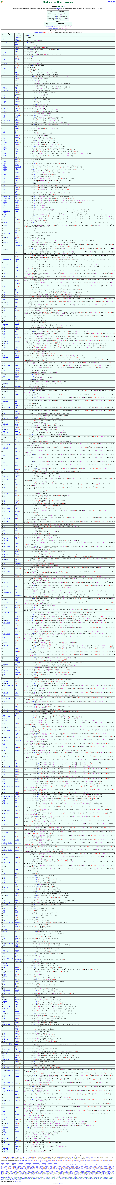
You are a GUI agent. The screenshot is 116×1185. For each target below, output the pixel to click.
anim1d (16, 334)
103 (6, 225)
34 (4, 101)
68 (4, 167)
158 (4, 355)
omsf (16, 83)
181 (9, 407)
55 (4, 142)
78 (4, 176)
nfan (16, 65)
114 (7, 249)
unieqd (16, 97)
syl (15, 45)
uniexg (16, 405)
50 (4, 124)
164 (4, 391)
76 (4, 172)
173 (6, 386)
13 (4, 65)
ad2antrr (17, 368)
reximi (16, 299)
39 (4, 104)
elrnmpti (17, 264)
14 (4, 60)
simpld (16, 329)
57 (4, 137)
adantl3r (17, 149)
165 (4, 374)
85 (4, 189)
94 (4, 213)
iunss (16, 372)
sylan (16, 155)
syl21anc (17, 259)
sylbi (16, 302)
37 (6, 101)
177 (4, 401)
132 (4, 296)
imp (16, 256)
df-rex (16, 280)
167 (4, 384)
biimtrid (17, 341)
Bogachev (58, 8)
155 (6, 365)
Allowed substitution (53, 28)
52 (4, 148)
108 (4, 237)
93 (4, 222)
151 (7, 341)
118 (4, 304)
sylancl (16, 42)
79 (4, 178)
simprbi (16, 327)
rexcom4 (17, 283)
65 (6, 153)
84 (4, 196)
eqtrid (16, 213)
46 (4, 117)
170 (4, 383)
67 (4, 169)
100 (4, 216)
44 (6, 113)
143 (4, 324)
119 (4, 264)
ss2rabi (16, 310)
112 (10, 242)
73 (6, 167)
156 (4, 351)
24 (6, 259)
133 (4, 299)
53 (4, 146)
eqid (16, 261)
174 (7, 388)
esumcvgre (17, 120)
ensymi (16, 39)
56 (4, 135)
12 (4, 365)
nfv (15, 56)
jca (15, 225)
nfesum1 (17, 60)
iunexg (16, 377)
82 (7, 198)
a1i (15, 132)
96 (6, 211)
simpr (16, 76)
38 (4, 113)
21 (6, 72)
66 (7, 153)
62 (6, 146)
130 (7, 292)
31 (7, 90)
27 (6, 90)
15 (4, 63)
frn (15, 415)
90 (9, 198)
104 (8, 259)
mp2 (16, 233)
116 (4, 256)
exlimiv (16, 296)
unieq (16, 318)
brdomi (16, 44)
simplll (16, 49)
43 (6, 111)
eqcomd (17, 216)
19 (6, 69)
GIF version (113, 3)
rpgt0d (16, 182)
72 (4, 165)
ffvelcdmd (17, 115)
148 (4, 331)
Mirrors (2, 3)
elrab (16, 325)
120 (7, 264)
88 (7, 196)
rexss (16, 313)
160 (4, 359)
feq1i (16, 87)
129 (4, 292)
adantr (16, 47)
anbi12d (17, 324)
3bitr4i (16, 286)
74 (6, 169)
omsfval (17, 209)
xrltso (16, 230)
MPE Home (10, 3)
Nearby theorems (112, 2)
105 (4, 233)
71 (4, 163)
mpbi (16, 237)
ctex (16, 51)
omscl (16, 240)
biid (16, 235)
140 (7, 316)
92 (6, 202)
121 (4, 267)
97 (9, 211)
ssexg (16, 106)
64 (4, 149)
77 (4, 198)
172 (7, 384)
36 (4, 99)
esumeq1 (17, 353)
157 (4, 357)
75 (4, 225)
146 (4, 327)
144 (7, 324)
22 (4, 347)
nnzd (16, 140)
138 (4, 310)
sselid (16, 148)
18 (4, 69)
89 (9, 196)
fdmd (16, 95)
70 (6, 161)
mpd (16, 344)
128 (4, 302)
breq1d (16, 219)
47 (7, 120)
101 (4, 219)
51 (4, 153)
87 (4, 192)
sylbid (16, 292)
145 (4, 325)
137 (4, 308)
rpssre (16, 126)
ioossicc (17, 159)
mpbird (16, 113)
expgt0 (16, 194)
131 (4, 294)
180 (7, 407)
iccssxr (16, 228)
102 (6, 222)
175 (7, 391)
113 (4, 249)
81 (4, 182)
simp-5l (16, 411)
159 (7, 357)
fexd (16, 401)
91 (4, 202)
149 (4, 334)
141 (4, 341)
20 (4, 72)
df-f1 (16, 133)
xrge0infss (17, 245)
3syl (16, 407)
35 (4, 97)
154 (6, 347)
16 (6, 63)
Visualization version (107, 3)
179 (4, 407)
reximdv (17, 337)
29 (4, 87)
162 (9, 365)
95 (4, 211)
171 (7, 383)
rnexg (16, 403)
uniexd (16, 103)
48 (9, 120)
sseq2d (16, 320)
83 (4, 185)
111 (4, 252)
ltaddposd (17, 200)
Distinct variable (49, 26)
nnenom (17, 37)
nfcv (16, 58)
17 (6, 65)
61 (4, 144)
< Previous (109, 1)
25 (6, 120)
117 (10, 259)
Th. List (14, 3)
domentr (17, 40)
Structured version (100, 3)
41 (7, 108)
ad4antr (16, 397)
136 (4, 344)
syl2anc (16, 90)
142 (4, 320)
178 (7, 401)
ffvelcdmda (17, 138)
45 (6, 115)
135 (7, 304)
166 (7, 374)
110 (4, 239)
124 (4, 277)
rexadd (16, 151)
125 (4, 286)
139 (4, 316)
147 (4, 329)
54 (4, 132)
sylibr (16, 88)
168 (6, 379)
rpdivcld (17, 146)
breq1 (16, 289)
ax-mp (16, 316)
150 (4, 337)
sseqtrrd (17, 101)
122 (4, 273)
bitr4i (16, 273)
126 (7, 286)
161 (4, 363)
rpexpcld (17, 142)
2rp (15, 130)
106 (7, 233)
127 (9, 286)
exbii (16, 277)
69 (4, 161)
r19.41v (16, 270)
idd (15, 291)
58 (4, 138)
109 (7, 237)
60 (6, 142)
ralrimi (16, 347)
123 (7, 273)
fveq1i (16, 203)
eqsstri (16, 161)
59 (4, 140)
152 (7, 344)
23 (4, 259)
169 (9, 379)
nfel (16, 63)
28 (4, 88)
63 (6, 148)
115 (7, 252)
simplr (16, 128)
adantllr (16, 187)
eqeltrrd (16, 169)
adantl (16, 137)
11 (5, 54)
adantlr (16, 117)
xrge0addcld (18, 167)
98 (6, 213)
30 (6, 88)
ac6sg (16, 359)
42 (4, 111)
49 (4, 122)
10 (5, 52)
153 (4, 345)
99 (5, 214)
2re (15, 183)
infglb (16, 252)
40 (6, 108)
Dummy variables (38, 32)
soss (16, 232)
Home (5, 3)
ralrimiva (17, 370)
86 (6, 196)
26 (4, 90)
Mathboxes (19, 3)
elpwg (16, 110)
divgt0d (16, 198)
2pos (16, 191)
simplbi (16, 135)
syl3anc (16, 196)
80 (6, 198)
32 (4, 92)
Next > (113, 1)
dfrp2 (16, 157)
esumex (16, 262)
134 (7, 302)
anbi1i (16, 267)
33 (4, 115)
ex (15, 345)
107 (9, 233)
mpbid (16, 202)
